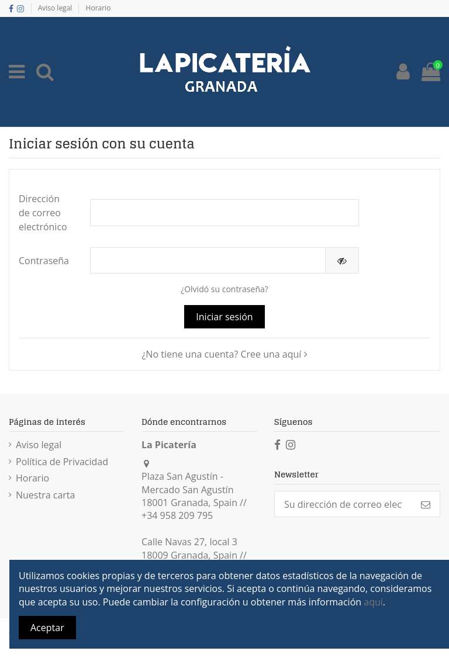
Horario (98, 8)
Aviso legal (56, 8)
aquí (373, 601)
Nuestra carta (45, 495)
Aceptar (47, 627)
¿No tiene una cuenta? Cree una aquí (224, 354)
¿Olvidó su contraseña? (224, 289)
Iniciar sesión (224, 316)
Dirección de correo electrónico (43, 212)
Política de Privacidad (62, 461)
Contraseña (44, 260)
